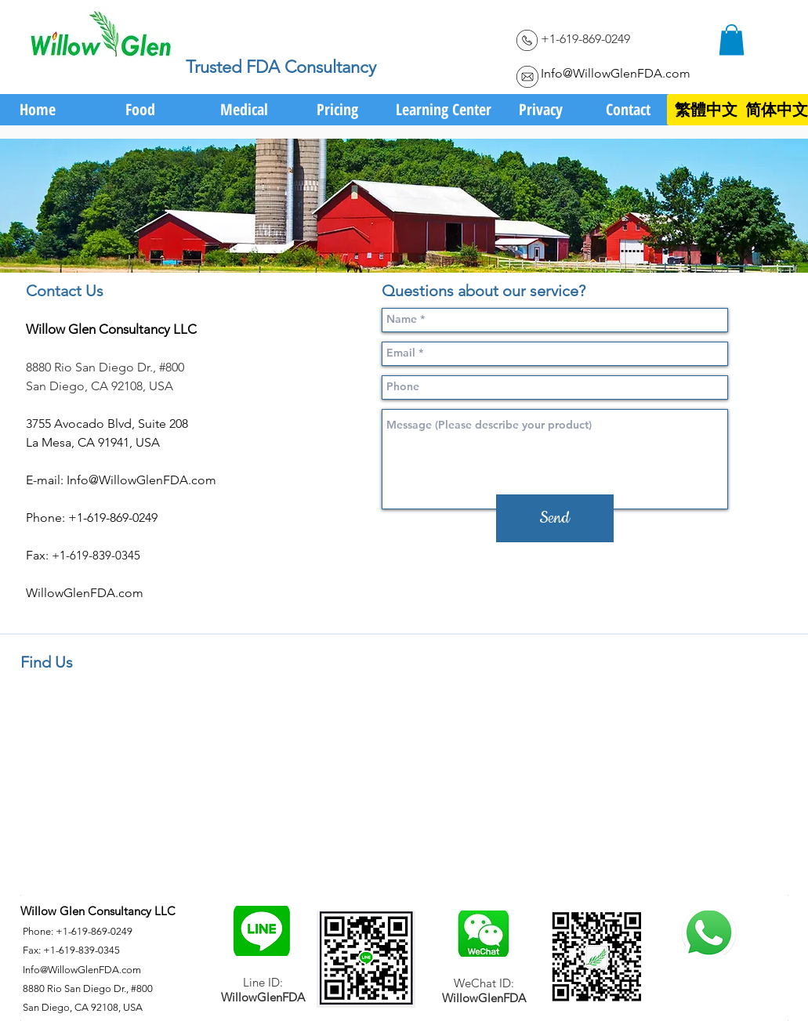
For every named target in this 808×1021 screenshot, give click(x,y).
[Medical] (244, 109)
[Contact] (628, 109)
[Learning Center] (444, 109)
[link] (732, 39)
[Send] (555, 518)
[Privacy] (541, 109)
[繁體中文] (706, 109)
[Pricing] (338, 109)
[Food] (141, 109)
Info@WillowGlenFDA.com (615, 73)
